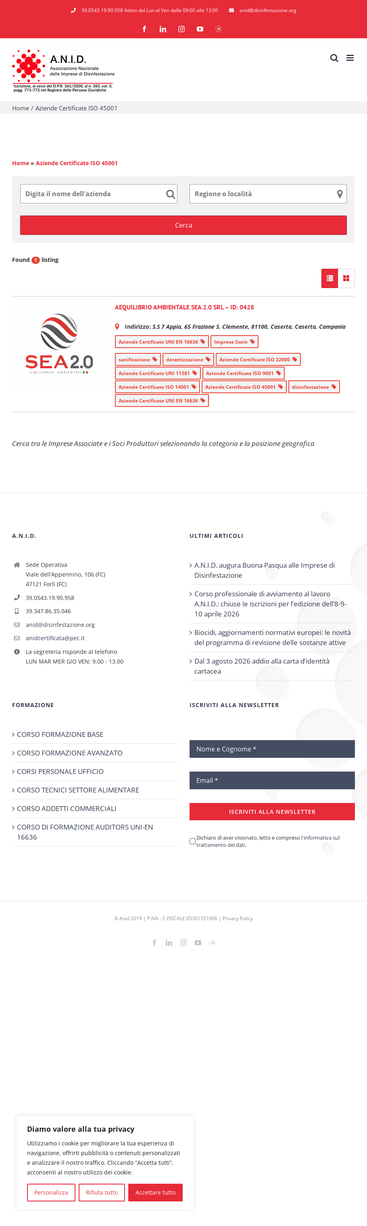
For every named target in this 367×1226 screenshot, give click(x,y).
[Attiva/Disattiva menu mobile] (350, 58)
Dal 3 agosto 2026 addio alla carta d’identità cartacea (261, 666)
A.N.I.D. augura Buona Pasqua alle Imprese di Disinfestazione (264, 570)
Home (20, 163)
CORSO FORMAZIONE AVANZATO (70, 752)
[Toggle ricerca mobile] (334, 58)
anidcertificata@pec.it (55, 638)
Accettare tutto (155, 1192)
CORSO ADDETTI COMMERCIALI (67, 808)
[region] (105, 1163)
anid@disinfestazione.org (60, 625)
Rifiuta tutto (102, 1192)
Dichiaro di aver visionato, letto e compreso (268, 841)
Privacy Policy (238, 918)
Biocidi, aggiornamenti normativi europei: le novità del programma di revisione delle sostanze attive (272, 637)
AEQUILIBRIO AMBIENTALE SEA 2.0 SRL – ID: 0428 (184, 307)
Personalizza (51, 1192)
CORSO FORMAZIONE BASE (60, 734)
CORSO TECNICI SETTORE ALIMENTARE (78, 790)
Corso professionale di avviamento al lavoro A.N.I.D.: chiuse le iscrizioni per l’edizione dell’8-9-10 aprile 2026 (270, 603)
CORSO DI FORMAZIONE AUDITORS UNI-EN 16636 (85, 832)
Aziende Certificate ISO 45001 (77, 163)
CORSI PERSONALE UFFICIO (60, 771)
